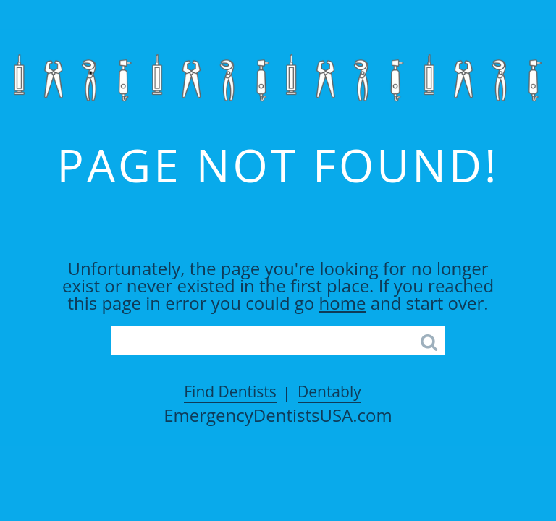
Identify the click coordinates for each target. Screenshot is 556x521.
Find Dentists (230, 391)
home (342, 303)
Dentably (329, 391)
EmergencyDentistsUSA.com (278, 415)
